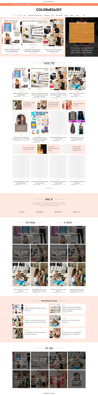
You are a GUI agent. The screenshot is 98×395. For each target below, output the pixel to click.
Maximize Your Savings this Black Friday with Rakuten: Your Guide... (39, 360)
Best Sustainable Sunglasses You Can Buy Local (58, 138)
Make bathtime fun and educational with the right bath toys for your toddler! (39, 139)
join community (21, 4)
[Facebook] (13, 15)
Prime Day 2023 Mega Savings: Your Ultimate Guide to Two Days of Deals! (58, 95)
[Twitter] (15, 15)
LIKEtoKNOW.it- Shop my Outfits (35, 15)
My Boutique (46, 15)
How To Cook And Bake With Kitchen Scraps (29, 148)
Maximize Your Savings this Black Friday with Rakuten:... (32, 50)
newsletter (14, 4)
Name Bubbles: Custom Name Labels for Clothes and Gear (29, 104)
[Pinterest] (19, 15)
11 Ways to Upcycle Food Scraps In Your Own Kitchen (39, 182)
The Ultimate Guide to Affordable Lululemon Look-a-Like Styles (53, 104)
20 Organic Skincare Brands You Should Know (77, 182)
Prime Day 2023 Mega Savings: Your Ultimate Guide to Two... (58, 360)
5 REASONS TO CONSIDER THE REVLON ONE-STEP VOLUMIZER (21, 138)
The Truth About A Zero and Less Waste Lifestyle (58, 182)
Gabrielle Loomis (17, 96)
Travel (52, 15)
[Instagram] (17, 15)
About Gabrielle (59, 15)
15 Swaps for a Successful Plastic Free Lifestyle (53, 148)
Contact (66, 15)
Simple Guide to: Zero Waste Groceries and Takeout (77, 138)
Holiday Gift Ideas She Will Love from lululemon (12, 50)
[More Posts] (49, 188)
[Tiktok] (21, 15)
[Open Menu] (84, 15)
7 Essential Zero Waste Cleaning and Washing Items (21, 182)
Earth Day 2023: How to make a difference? (77, 94)
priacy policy (27, 4)
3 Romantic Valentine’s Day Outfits (58, 378)
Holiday (71, 15)
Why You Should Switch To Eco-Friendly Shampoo (77, 148)
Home (24, 15)
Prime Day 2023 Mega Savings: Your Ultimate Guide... (53, 50)
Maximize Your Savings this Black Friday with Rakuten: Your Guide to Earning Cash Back (39, 95)
